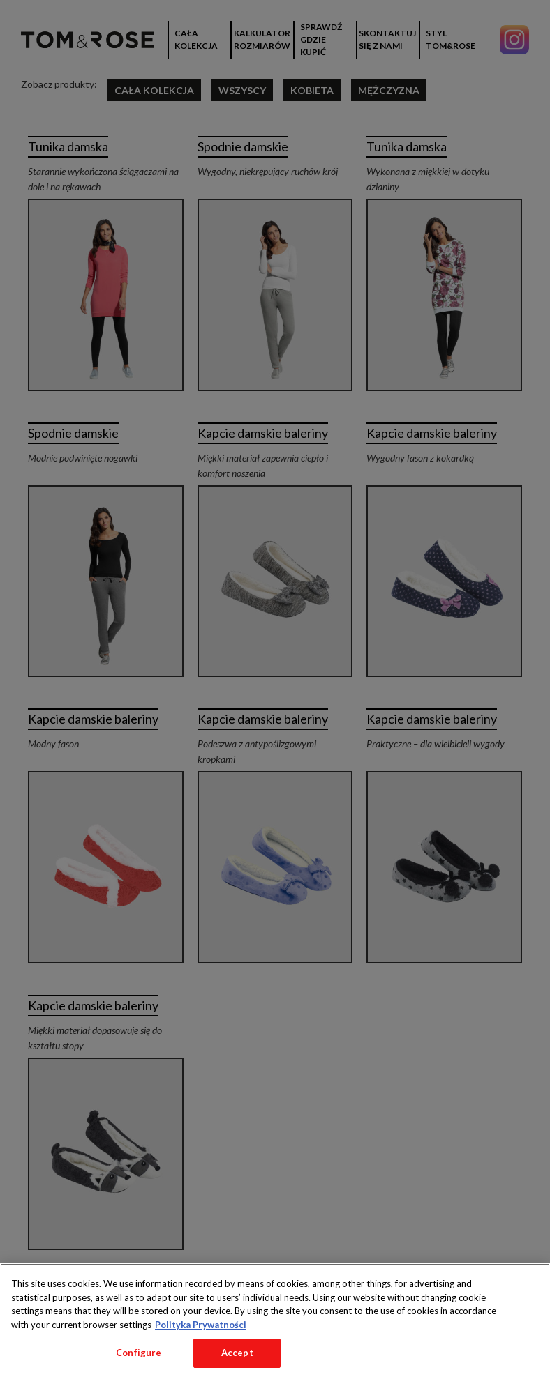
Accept (237, 1352)
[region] (275, 1321)
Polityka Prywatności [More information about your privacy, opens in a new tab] (200, 1324)
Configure (138, 1352)
